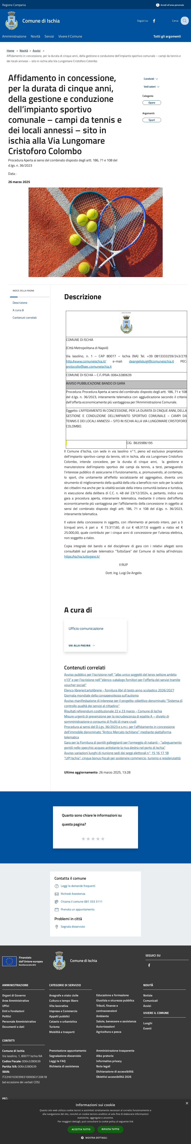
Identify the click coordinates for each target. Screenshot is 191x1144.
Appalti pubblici (59, 1016)
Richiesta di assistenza (64, 1066)
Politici (6, 1016)
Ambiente (102, 1016)
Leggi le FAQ (57, 1061)
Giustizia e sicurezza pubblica (115, 1000)
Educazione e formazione (112, 995)
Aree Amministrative (15, 1000)
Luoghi (147, 1023)
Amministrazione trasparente (115, 1050)
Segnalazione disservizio (65, 1056)
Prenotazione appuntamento (67, 1050)
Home (10, 50)
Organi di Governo (14, 995)
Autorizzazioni (105, 1026)
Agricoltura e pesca (108, 1031)
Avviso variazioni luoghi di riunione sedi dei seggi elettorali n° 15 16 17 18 (116, 752)
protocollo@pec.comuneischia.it (89, 366)
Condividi (151, 79)
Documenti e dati (13, 1026)
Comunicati (150, 1000)
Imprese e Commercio (63, 1011)
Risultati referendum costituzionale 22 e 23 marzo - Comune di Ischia (113, 711)
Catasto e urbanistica (63, 1021)
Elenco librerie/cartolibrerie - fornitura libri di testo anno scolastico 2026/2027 (119, 690)
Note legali (103, 1066)
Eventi (147, 1028)
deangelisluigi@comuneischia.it (151, 361)
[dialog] (95, 1121)
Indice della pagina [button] (23, 290)
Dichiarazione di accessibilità (114, 1071)
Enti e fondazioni (13, 1011)
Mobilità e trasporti (62, 1032)
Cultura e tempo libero (63, 1000)
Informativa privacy (109, 1061)
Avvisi (36, 50)
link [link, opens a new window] (131, 1121)
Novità (24, 50)
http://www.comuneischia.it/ (86, 361)
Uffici (5, 1006)
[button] (95, 1138)
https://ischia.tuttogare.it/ (82, 556)
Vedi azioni (152, 87)
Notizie (147, 995)
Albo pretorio (105, 1056)
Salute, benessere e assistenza (116, 1021)
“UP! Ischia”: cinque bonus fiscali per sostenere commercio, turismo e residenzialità (122, 758)
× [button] (186, 1103)
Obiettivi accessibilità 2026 (113, 1076)
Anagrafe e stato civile (63, 995)
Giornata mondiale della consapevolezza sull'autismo (101, 695)
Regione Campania (14, 5)
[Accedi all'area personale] (170, 5)
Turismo (54, 1026)
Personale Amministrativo (19, 1021)
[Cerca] (184, 20)
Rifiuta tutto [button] (110, 1129)
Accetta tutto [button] (81, 1129)
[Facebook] (151, 20)
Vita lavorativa (58, 1006)
